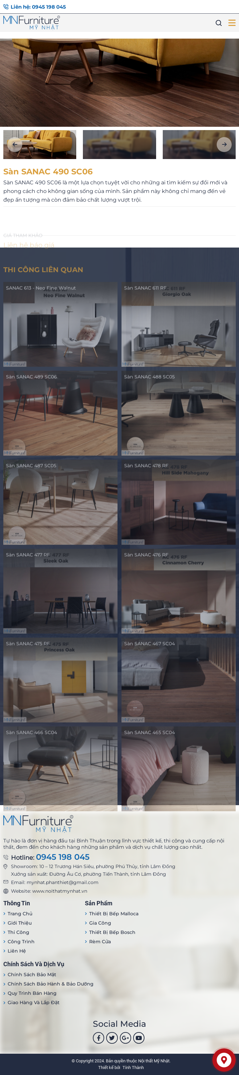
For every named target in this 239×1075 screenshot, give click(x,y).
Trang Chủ (20, 914)
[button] (14, 144)
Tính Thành (133, 1067)
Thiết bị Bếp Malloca (113, 914)
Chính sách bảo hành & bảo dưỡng (51, 984)
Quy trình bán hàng (32, 993)
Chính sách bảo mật (32, 975)
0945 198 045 (63, 857)
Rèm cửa (100, 942)
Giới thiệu (20, 923)
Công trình (21, 942)
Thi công (18, 932)
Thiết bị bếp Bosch (112, 932)
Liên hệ (17, 951)
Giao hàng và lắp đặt (34, 1002)
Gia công (100, 923)
